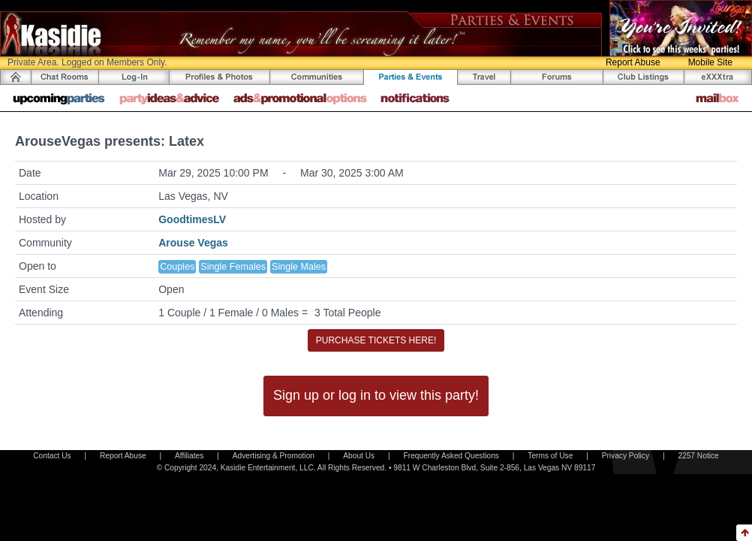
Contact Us (52, 456)
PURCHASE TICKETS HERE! (376, 340)
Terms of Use (550, 456)
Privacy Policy (625, 456)
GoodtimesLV (192, 219)
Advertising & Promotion (273, 456)
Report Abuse (633, 62)
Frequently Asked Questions (451, 456)
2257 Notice (698, 456)
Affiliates (189, 456)
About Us (358, 456)
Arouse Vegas (193, 243)
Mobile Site (710, 62)
